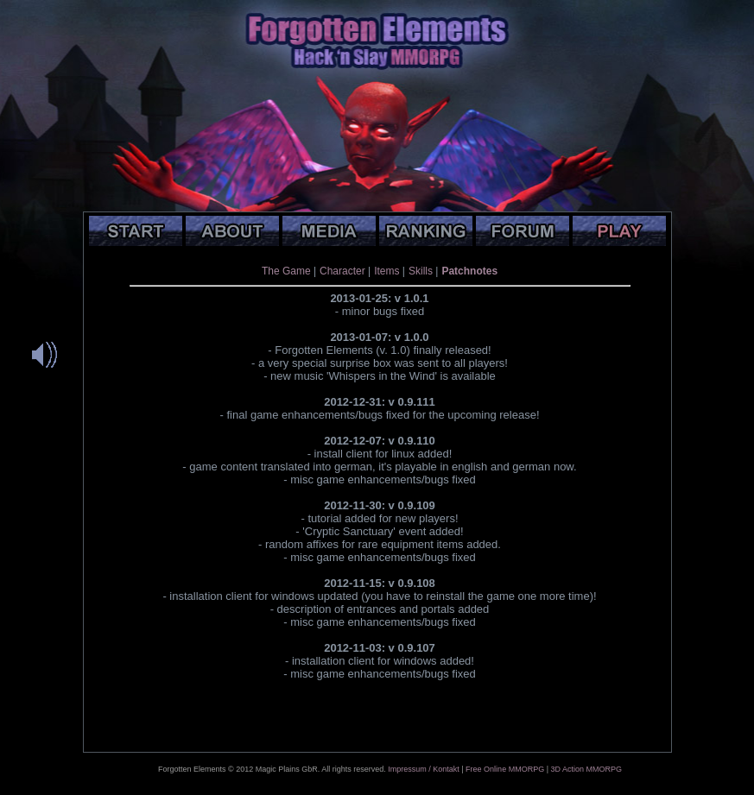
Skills (421, 271)
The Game (286, 271)
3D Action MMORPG (586, 769)
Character (342, 271)
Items (386, 271)
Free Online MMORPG (505, 769)
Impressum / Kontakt (423, 769)
